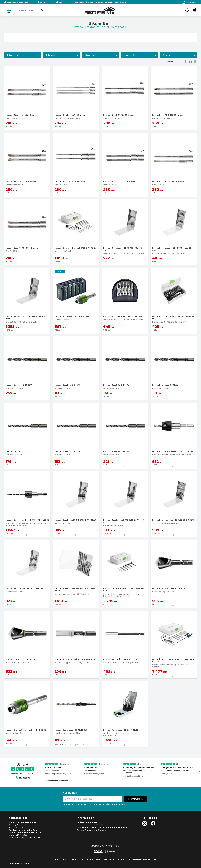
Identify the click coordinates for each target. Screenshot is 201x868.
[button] (187, 10)
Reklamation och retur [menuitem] (142, 859)
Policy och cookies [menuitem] (115, 859)
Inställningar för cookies (19, 863)
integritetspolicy (117, 804)
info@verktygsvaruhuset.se (27, 837)
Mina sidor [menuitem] (78, 859)
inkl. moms (192, 2)
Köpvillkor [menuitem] (93, 859)
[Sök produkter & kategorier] (32, 10)
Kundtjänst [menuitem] (61, 859)
